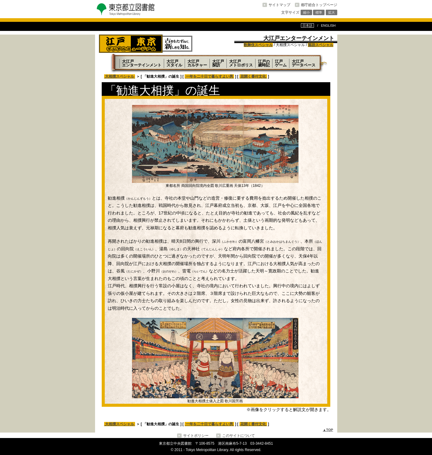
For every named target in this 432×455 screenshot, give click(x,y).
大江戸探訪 (218, 63)
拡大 (331, 12)
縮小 (306, 12)
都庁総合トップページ (319, 5)
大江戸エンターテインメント (141, 63)
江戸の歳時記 (264, 63)
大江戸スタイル (174, 63)
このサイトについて (238, 435)
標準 (318, 12)
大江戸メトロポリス (241, 63)
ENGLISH (328, 25)
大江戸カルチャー (197, 63)
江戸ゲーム (281, 63)
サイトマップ (279, 5)
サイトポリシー (196, 435)
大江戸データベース (303, 63)
